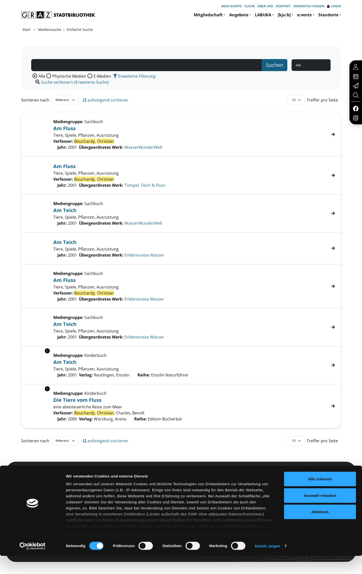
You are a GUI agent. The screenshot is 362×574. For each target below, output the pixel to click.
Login (334, 6)
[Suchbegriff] (146, 65)
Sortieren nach (35, 100)
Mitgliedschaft (208, 15)
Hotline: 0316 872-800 (305, 475)
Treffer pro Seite (322, 100)
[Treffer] (181, 134)
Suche (249, 6)
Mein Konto (231, 6)
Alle (41, 76)
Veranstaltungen (309, 6)
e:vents (304, 15)
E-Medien (102, 76)
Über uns (265, 6)
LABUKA (263, 15)
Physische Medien (69, 76)
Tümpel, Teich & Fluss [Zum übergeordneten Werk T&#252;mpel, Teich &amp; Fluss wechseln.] (144, 185)
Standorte (328, 15)
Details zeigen (267, 564)
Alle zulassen (320, 497)
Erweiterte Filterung (134, 76)
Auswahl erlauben (320, 513)
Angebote (238, 15)
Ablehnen (320, 530)
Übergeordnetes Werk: (101, 147)
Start (26, 29)
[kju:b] (284, 15)
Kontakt (283, 6)
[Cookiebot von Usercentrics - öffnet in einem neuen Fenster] (33, 564)
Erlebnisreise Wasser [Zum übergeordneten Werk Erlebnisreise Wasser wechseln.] (144, 255)
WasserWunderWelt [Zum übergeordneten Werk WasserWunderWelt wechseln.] (143, 147)
